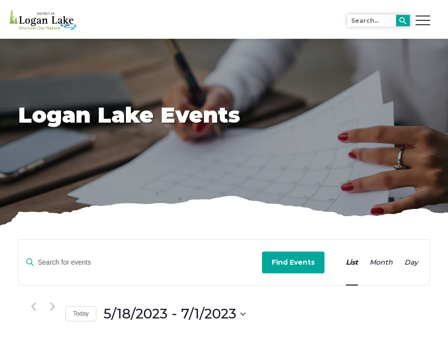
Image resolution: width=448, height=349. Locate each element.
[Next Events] (52, 307)
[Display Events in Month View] (381, 262)
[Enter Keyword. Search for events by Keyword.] (140, 262)
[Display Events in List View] (352, 262)
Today (81, 313)
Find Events (293, 262)
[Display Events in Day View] (411, 262)
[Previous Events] (33, 307)
